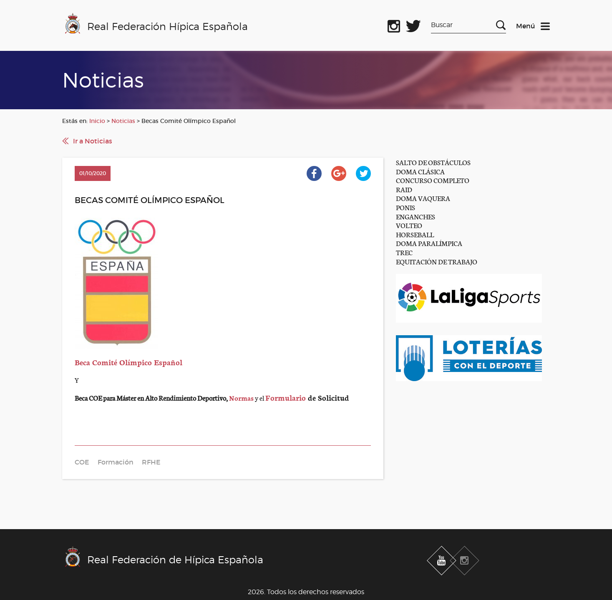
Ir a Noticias (92, 141)
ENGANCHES (415, 216)
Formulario (286, 397)
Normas (241, 397)
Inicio (97, 121)
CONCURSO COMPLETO (432, 180)
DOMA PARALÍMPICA (429, 243)
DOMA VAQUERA (423, 198)
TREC (404, 252)
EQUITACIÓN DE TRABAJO (436, 261)
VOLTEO (409, 225)
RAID (404, 189)
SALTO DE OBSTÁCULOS (433, 162)
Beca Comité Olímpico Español (128, 361)
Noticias (123, 121)
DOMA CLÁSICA (420, 171)
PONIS (405, 207)
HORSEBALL (415, 234)
